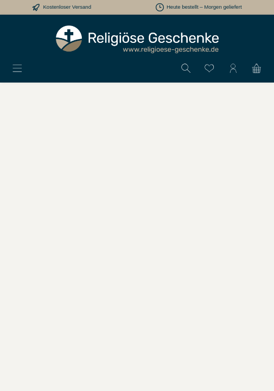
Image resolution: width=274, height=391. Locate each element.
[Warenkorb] (257, 68)
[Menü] (17, 68)
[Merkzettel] (209, 68)
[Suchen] (186, 68)
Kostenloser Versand (67, 7)
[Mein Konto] (233, 68)
